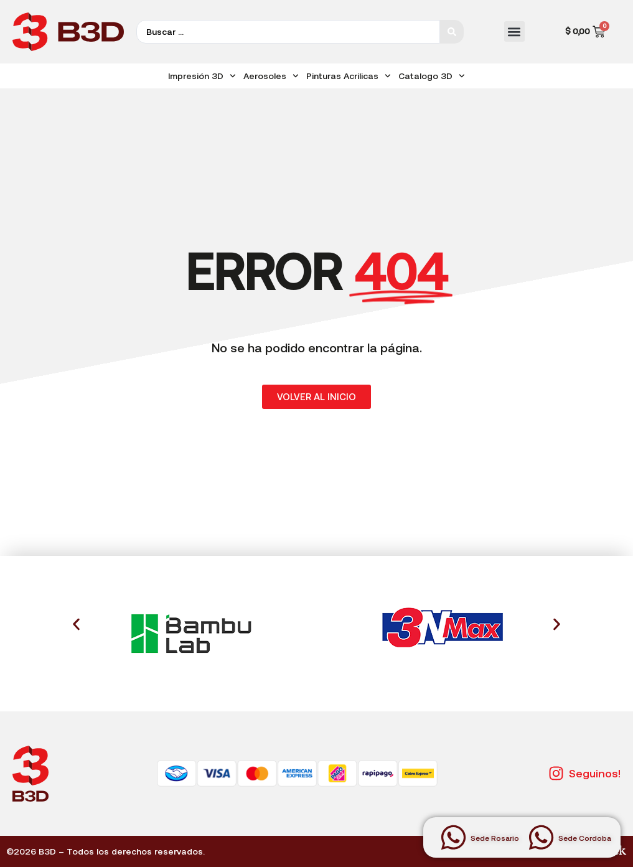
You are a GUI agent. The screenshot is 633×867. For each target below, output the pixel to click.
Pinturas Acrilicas (348, 76)
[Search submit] (452, 32)
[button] (514, 31)
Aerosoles (271, 76)
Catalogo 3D (431, 76)
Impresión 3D (202, 76)
